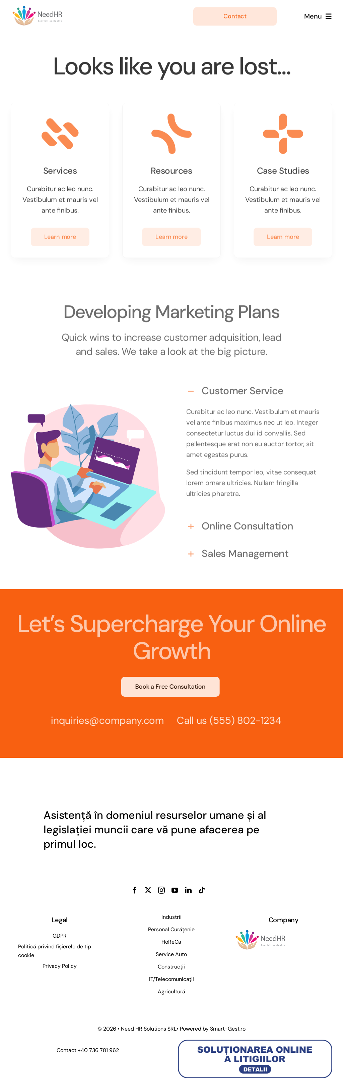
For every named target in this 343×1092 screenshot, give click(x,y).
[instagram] (161, 890)
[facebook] (134, 890)
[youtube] (175, 890)
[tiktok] (201, 890)
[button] (255, 388)
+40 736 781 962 (98, 1050)
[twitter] (148, 890)
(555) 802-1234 (243, 720)
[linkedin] (188, 890)
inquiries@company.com (104, 720)
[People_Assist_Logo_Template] (37, 8)
